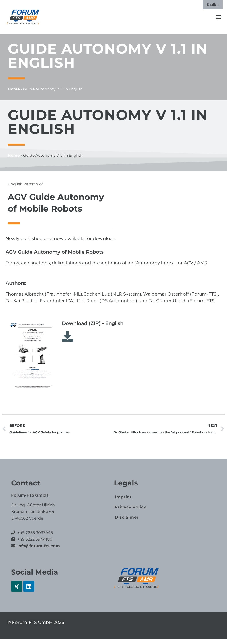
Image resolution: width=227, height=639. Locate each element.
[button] (218, 18)
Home (14, 89)
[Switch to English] (212, 4)
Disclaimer (127, 517)
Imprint (123, 497)
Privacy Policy (130, 507)
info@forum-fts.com (38, 546)
